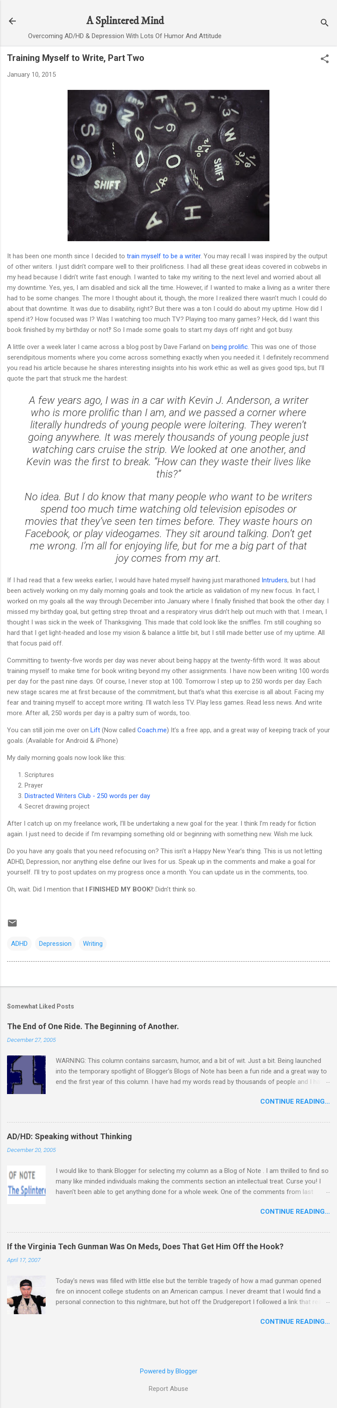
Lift (95, 730)
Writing (93, 944)
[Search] (324, 24)
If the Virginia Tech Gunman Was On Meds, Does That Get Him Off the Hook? (145, 1246)
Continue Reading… (295, 1101)
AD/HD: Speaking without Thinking (69, 1136)
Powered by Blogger (168, 1371)
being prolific (230, 347)
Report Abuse (168, 1389)
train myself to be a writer (164, 256)
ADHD (19, 944)
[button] (324, 59)
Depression (55, 944)
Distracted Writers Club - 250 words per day (87, 796)
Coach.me (152, 730)
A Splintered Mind (125, 21)
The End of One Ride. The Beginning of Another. (93, 1026)
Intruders (274, 580)
